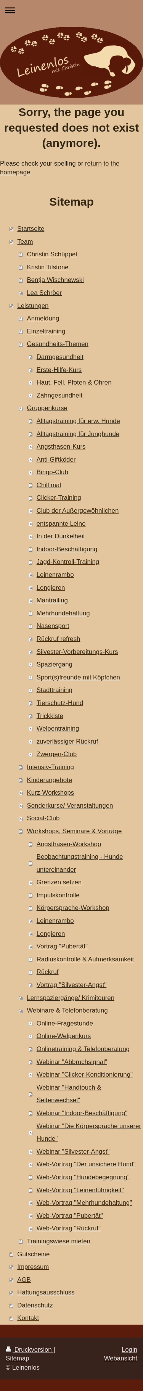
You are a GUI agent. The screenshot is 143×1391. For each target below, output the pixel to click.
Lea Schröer (44, 292)
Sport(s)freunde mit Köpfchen (78, 677)
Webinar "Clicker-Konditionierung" (85, 1074)
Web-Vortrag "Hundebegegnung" (83, 1177)
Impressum (33, 1266)
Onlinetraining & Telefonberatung (83, 1049)
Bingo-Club (52, 472)
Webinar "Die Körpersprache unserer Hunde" (89, 1132)
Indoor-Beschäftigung (67, 549)
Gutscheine (33, 1254)
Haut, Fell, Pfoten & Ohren (74, 382)
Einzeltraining (46, 331)
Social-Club (43, 818)
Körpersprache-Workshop (73, 907)
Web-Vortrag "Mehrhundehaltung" (84, 1202)
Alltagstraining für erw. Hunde (78, 421)
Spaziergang (54, 664)
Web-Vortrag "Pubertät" (70, 1215)
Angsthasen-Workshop (69, 844)
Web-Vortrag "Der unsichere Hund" (86, 1164)
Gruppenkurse (47, 408)
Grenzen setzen (59, 882)
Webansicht (120, 1358)
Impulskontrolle (58, 895)
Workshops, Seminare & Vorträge (74, 831)
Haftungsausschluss (45, 1292)
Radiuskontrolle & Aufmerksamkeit (85, 959)
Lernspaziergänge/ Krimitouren (70, 997)
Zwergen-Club (57, 754)
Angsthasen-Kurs (61, 446)
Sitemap (17, 1358)
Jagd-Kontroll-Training (68, 561)
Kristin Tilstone (48, 267)
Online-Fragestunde (65, 1023)
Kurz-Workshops (50, 792)
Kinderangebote (49, 780)
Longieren (51, 587)
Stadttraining (54, 690)
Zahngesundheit (59, 395)
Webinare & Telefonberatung (67, 1010)
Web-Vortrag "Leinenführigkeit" (80, 1190)
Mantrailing (52, 600)
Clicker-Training (59, 497)
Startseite (30, 228)
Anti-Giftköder (56, 459)
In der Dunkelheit (61, 536)
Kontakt (28, 1318)
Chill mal (49, 485)
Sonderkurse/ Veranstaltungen (70, 805)
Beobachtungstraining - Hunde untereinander (80, 863)
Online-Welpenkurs (64, 1036)
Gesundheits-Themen (57, 344)
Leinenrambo (55, 574)
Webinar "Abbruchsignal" (72, 1062)
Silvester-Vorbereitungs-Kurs (77, 651)
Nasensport (53, 625)
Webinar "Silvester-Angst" (73, 1151)
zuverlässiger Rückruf (67, 741)
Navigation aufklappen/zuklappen (71, 10)
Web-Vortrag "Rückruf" (69, 1228)
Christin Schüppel (52, 254)
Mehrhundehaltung (63, 613)
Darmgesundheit (60, 357)
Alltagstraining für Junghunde (78, 434)
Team (25, 241)
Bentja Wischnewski (55, 279)
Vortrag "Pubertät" (62, 946)
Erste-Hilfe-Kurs (59, 370)
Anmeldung (43, 318)
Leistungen (32, 305)
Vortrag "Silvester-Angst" (72, 985)
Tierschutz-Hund (60, 703)
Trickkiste (50, 716)
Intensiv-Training (50, 767)
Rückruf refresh (58, 638)
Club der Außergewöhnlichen (78, 510)
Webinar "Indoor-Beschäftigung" (82, 1113)
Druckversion (29, 1349)
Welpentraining (58, 728)
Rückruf (48, 972)
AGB (24, 1279)
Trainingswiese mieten (58, 1241)
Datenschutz (35, 1305)
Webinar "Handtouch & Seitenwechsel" (69, 1094)
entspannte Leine (61, 523)
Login (129, 1349)
